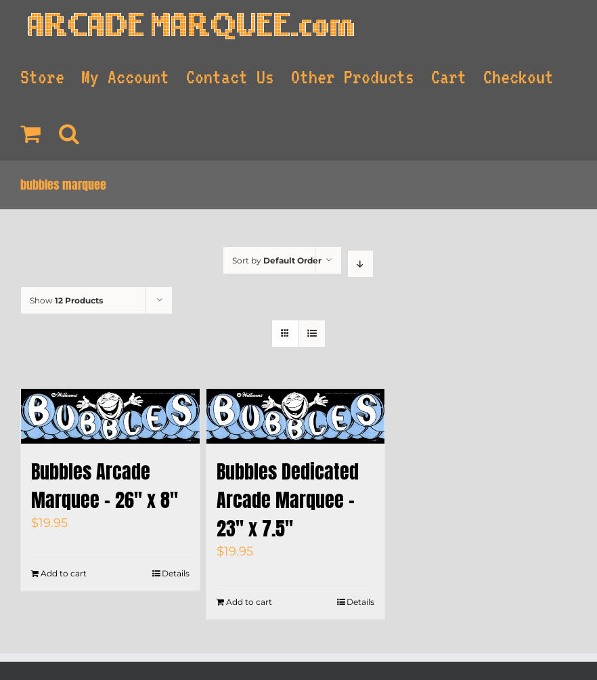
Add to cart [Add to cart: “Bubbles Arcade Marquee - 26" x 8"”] (64, 573)
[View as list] (311, 333)
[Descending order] (360, 264)
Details (176, 573)
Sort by (277, 260)
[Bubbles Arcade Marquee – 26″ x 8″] (110, 416)
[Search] (70, 132)
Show (66, 300)
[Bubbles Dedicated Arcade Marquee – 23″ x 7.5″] (295, 416)
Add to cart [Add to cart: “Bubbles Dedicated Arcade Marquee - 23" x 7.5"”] (249, 602)
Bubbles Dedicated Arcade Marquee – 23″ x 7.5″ (288, 500)
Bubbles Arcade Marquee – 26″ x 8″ (104, 485)
